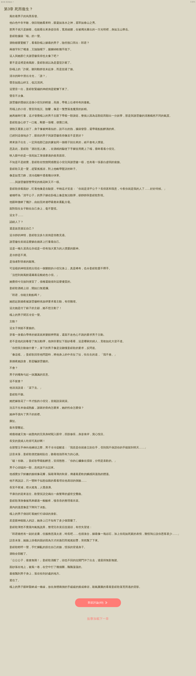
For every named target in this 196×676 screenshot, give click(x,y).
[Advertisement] (98, 645)
